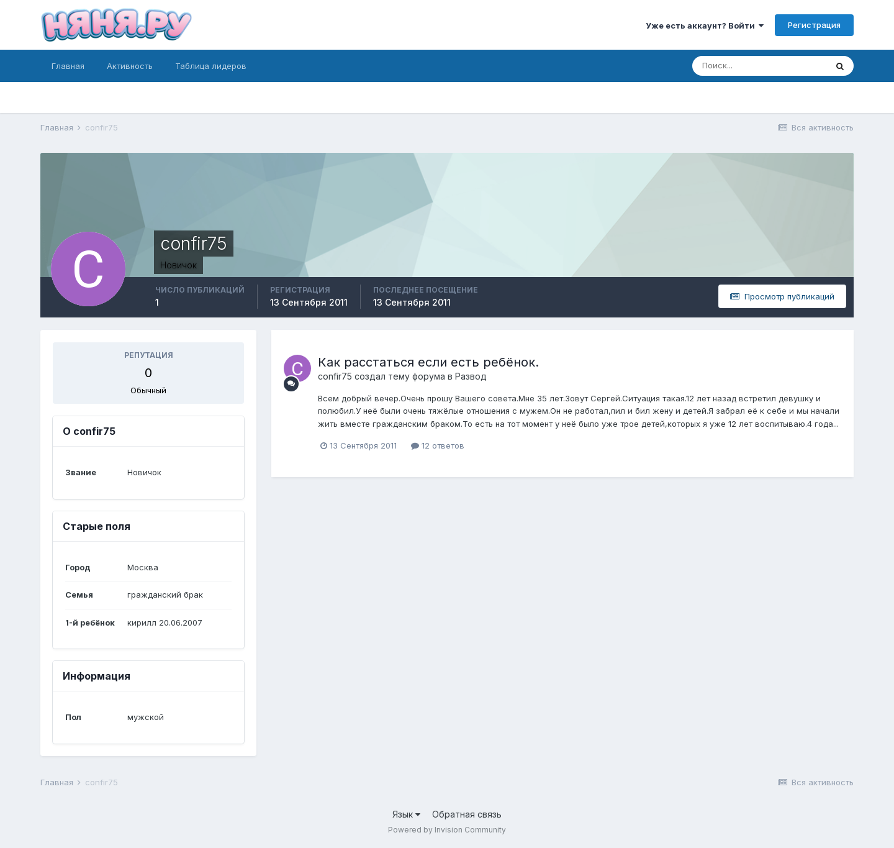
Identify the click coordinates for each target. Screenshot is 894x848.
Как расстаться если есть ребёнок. (428, 362)
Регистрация (814, 25)
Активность (130, 66)
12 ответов (437, 445)
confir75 (335, 376)
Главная (68, 66)
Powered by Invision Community (447, 829)
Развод (471, 376)
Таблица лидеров (210, 66)
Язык (406, 814)
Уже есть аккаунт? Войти (705, 25)
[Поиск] (759, 66)
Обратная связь (467, 814)
